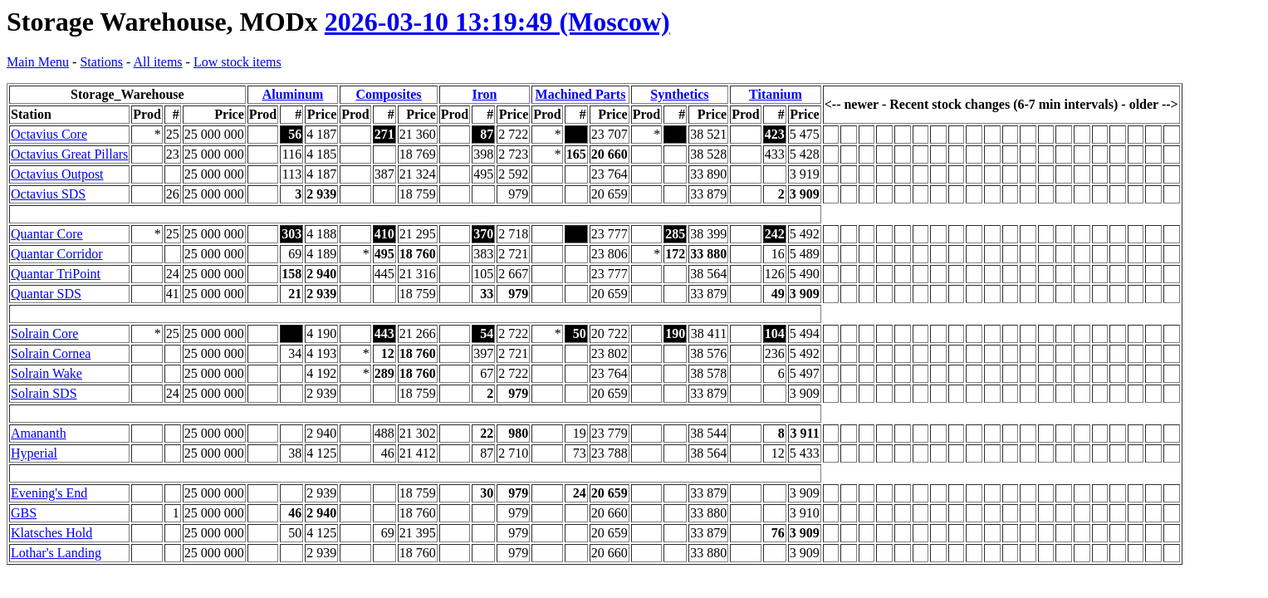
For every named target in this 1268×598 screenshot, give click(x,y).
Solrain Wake (46, 373)
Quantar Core (47, 234)
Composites (388, 94)
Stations (101, 62)
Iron (484, 94)
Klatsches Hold (51, 533)
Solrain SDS (44, 393)
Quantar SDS (46, 294)
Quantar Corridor (57, 254)
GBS (24, 513)
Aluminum (293, 94)
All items (157, 62)
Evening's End (49, 493)
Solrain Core (44, 333)
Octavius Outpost (57, 174)
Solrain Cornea (51, 353)
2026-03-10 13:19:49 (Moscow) (497, 22)
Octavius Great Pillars (69, 154)
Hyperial (34, 453)
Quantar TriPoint (55, 274)
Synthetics (679, 94)
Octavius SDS (48, 194)
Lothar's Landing (56, 553)
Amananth (38, 433)
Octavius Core (49, 134)
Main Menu (38, 62)
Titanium (775, 94)
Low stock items (237, 62)
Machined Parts (581, 94)
